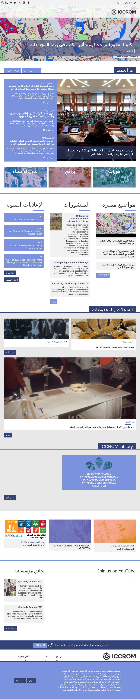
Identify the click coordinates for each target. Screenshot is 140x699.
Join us (40, 645)
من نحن (59, 656)
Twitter (20, 2)
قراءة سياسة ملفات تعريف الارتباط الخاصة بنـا (85, 690)
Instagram (24, 2)
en (134, 3)
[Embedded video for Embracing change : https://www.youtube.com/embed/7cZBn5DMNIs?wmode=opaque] (93, 603)
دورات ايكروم (13, 70)
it (122, 3)
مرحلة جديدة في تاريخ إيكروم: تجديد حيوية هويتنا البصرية (118, 266)
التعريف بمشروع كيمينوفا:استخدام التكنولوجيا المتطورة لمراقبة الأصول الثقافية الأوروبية (118, 254)
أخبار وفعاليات (23, 656)
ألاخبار (26, 661)
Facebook (28, 2)
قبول (31, 680)
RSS (6, 2)
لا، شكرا (19, 680)
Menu (5, 12)
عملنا (47, 656)
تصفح (54, 302)
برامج (47, 661)
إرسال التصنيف (12, 280)
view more (103, 275)
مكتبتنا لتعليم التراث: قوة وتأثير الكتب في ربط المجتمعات (117, 242)
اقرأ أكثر (130, 51)
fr (130, 3)
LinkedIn (15, 2)
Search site (3, 2)
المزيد (8, 435)
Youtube (11, 2)
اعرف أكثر (10, 352)
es (126, 3)
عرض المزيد (11, 628)
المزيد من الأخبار (31, 70)
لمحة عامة (58, 661)
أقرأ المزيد (50, 103)
